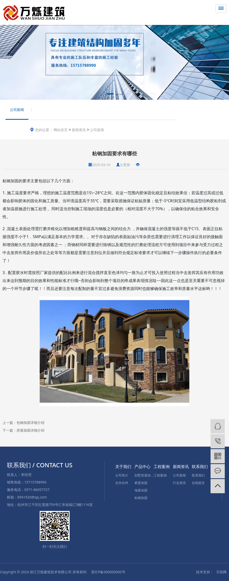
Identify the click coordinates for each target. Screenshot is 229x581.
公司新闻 (96, 129)
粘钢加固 (140, 497)
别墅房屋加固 (144, 475)
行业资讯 (179, 483)
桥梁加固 (140, 483)
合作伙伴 (121, 483)
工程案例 (162, 466)
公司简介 (121, 475)
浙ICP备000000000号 (108, 572)
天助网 (221, 572)
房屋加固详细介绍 (30, 430)
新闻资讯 (78, 129)
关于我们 (123, 466)
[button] (110, 95)
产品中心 (142, 466)
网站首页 (61, 129)
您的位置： (44, 129)
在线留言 (198, 483)
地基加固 (140, 490)
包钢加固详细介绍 (30, 422)
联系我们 (200, 466)
